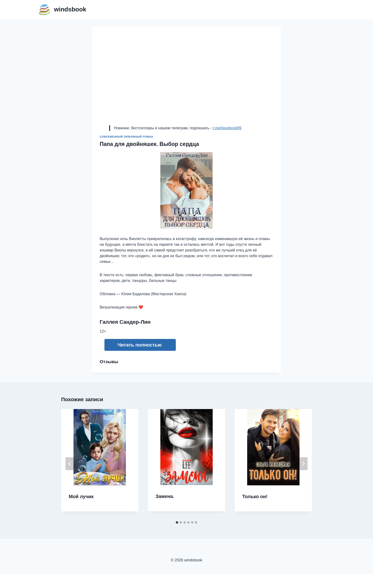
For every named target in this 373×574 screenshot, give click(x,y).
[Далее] (303, 463)
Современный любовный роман (126, 136)
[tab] (177, 522)
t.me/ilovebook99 (227, 128)
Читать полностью (140, 344)
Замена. (165, 496)
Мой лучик (81, 496)
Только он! (254, 496)
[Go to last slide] (69, 463)
